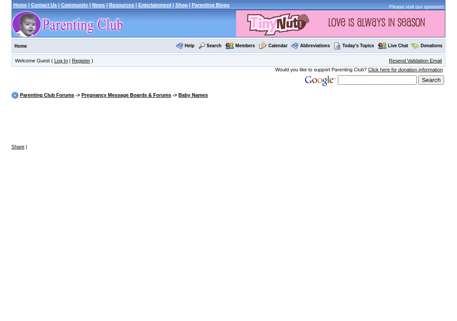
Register (81, 60)
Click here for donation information (405, 69)
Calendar (277, 45)
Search (214, 45)
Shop (181, 5)
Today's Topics (354, 45)
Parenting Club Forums (47, 95)
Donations (432, 45)
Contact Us (44, 5)
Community (74, 5)
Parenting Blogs (210, 5)
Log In (61, 60)
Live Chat (398, 45)
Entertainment (154, 5)
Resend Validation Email (415, 60)
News (98, 5)
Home (20, 5)
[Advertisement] (228, 122)
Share (18, 146)
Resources (121, 5)
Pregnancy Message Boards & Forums (126, 95)
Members (245, 45)
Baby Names (193, 95)
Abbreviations (315, 45)
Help (190, 45)
